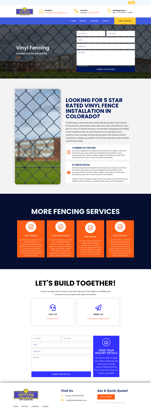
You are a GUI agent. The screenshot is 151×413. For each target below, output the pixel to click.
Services (83, 21)
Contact (105, 21)
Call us (53, 314)
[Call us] (53, 307)
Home (73, 21)
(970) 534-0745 (93, 12)
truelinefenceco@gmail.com (56, 12)
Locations (94, 21)
